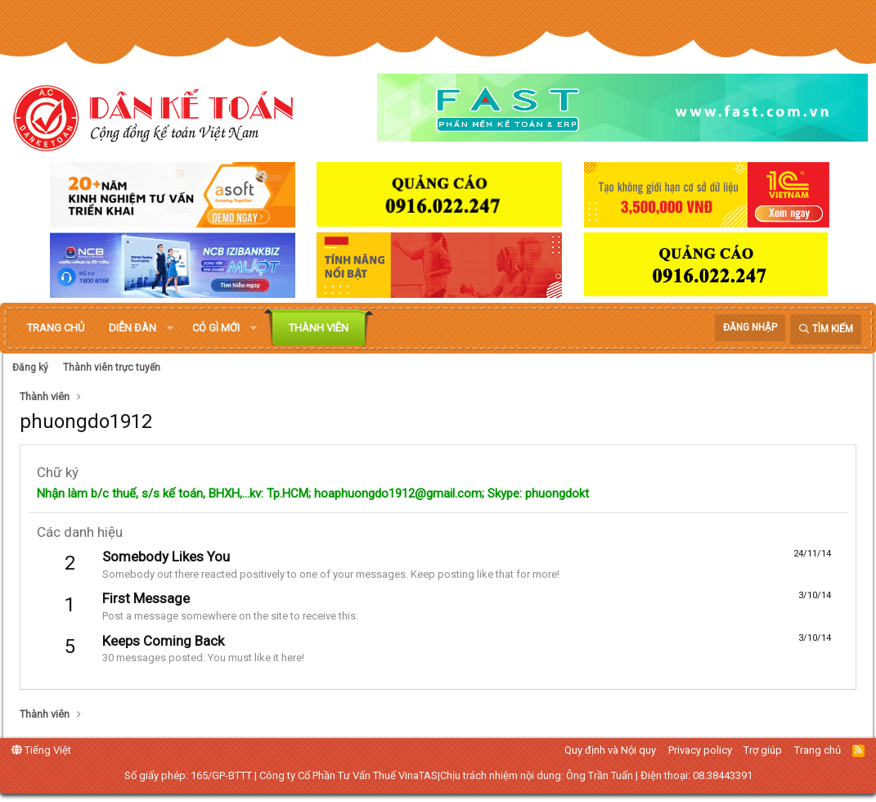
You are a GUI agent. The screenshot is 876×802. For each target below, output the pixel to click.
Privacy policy (700, 750)
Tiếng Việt (41, 750)
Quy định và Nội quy (610, 750)
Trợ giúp (762, 750)
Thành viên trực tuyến (111, 367)
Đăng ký (30, 367)
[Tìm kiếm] (825, 329)
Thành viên (318, 328)
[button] (170, 328)
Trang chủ (55, 328)
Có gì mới (216, 328)
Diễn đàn (132, 328)
